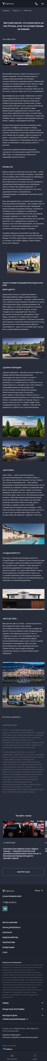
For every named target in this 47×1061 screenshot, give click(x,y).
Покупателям (9, 942)
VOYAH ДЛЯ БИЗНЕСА (11, 927)
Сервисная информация (14, 1019)
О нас (5, 952)
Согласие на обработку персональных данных (20, 1037)
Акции (35, 1057)
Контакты (7, 932)
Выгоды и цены (10, 1015)
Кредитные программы (13, 1009)
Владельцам (8, 947)
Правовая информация (11, 1035)
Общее (6, 1003)
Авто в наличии (10, 922)
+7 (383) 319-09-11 (9, 902)
